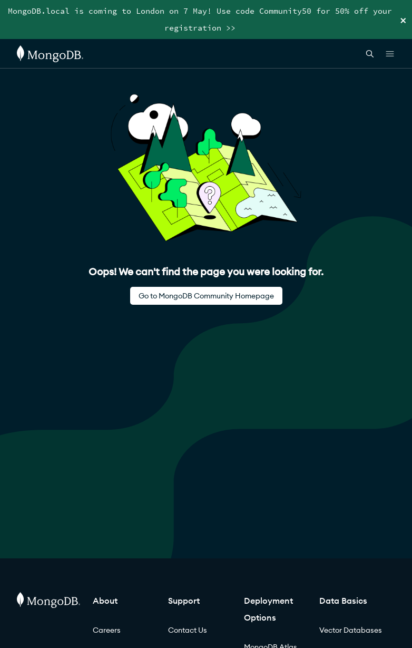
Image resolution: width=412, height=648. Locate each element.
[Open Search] (370, 53)
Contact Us (187, 630)
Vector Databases (350, 630)
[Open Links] (390, 54)
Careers (107, 630)
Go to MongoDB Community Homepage (206, 296)
